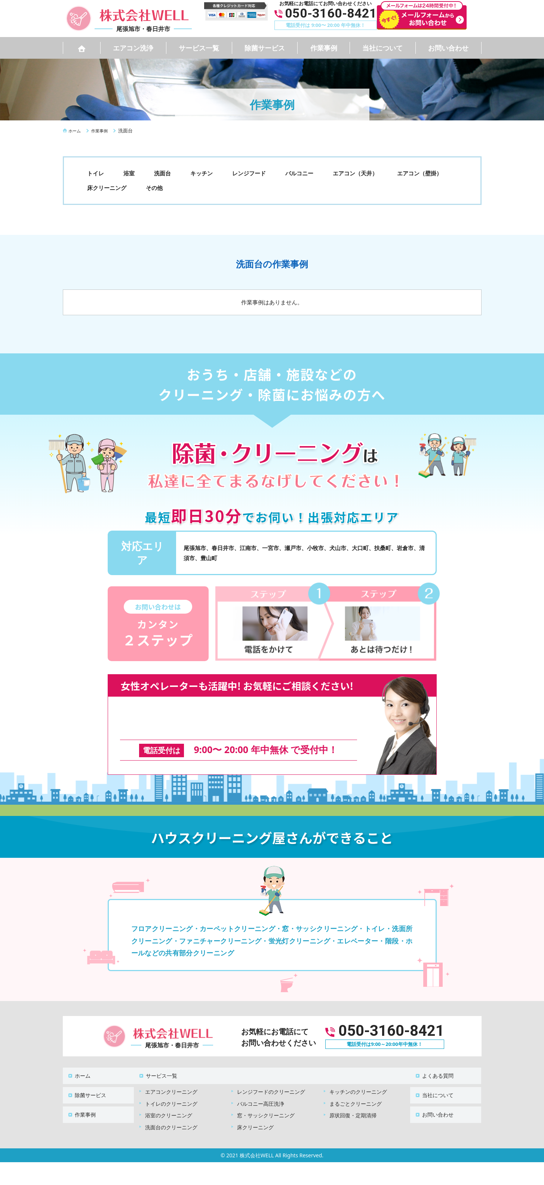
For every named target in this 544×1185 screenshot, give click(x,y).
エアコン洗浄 (133, 47)
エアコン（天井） (355, 173)
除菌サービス (265, 47)
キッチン (201, 173)
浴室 (129, 173)
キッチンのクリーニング (358, 1075)
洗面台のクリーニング (171, 1110)
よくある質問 (433, 1062)
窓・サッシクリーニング (266, 1098)
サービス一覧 (199, 47)
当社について (382, 47)
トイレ (95, 173)
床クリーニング (106, 187)
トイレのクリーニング (171, 1087)
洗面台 (162, 173)
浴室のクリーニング (168, 1098)
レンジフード (249, 173)
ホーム (78, 1062)
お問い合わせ (448, 47)
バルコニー (299, 173)
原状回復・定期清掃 (353, 1098)
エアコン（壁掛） (419, 173)
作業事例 (323, 47)
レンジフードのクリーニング (271, 1075)
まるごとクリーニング (355, 1087)
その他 (154, 187)
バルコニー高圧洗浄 (260, 1087)
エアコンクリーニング (171, 1075)
